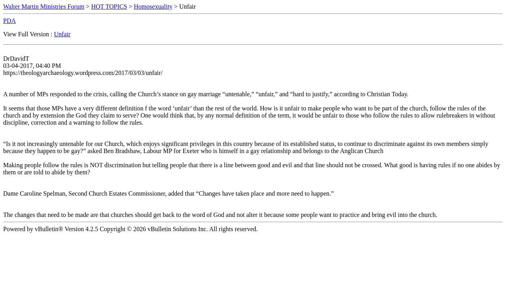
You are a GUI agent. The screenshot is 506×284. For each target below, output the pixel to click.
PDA (9, 20)
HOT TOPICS (109, 6)
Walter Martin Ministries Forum (43, 6)
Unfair (62, 34)
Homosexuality (153, 6)
